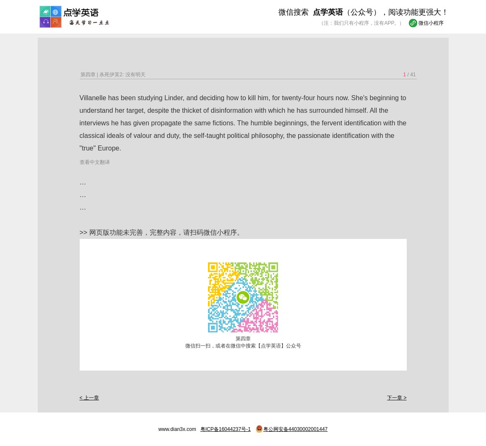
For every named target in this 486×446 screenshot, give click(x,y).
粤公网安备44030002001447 (295, 429)
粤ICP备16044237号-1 (225, 429)
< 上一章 (89, 398)
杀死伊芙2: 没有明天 (122, 75)
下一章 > (396, 398)
